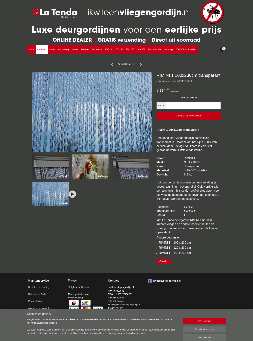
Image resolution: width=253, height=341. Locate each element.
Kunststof (41, 49)
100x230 (119, 49)
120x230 (130, 49)
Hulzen (75, 49)
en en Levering (42, 287)
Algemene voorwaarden (39, 308)
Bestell (31, 287)
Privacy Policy (35, 301)
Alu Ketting (63, 49)
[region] (102, 329)
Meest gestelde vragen (79, 294)
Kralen (52, 49)
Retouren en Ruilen (37, 294)
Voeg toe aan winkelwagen (188, 115)
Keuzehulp (96, 49)
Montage (169, 49)
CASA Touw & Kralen (186, 49)
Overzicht (164, 261)
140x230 (141, 49)
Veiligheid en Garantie (78, 287)
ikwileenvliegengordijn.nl (164, 281)
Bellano (84, 49)
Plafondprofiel (154, 49)
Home (31, 49)
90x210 (108, 49)
